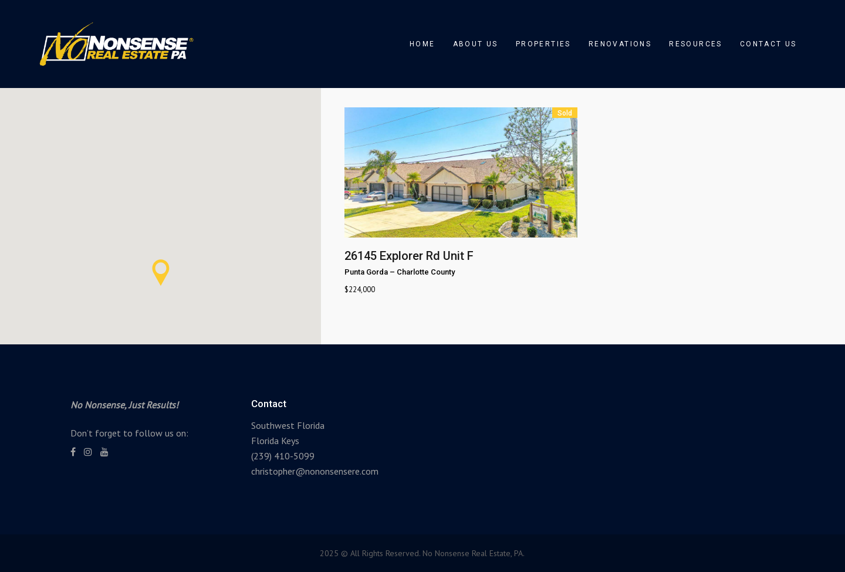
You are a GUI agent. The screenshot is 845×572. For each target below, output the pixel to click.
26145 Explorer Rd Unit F (409, 256)
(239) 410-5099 (283, 456)
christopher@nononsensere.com (314, 471)
